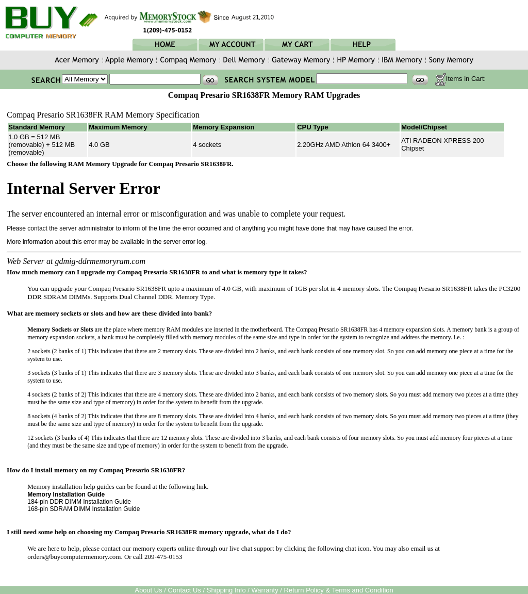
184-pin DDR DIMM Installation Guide (79, 501)
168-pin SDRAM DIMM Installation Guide (83, 509)
